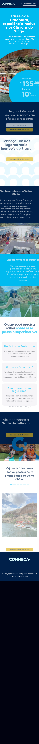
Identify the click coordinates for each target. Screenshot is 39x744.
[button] (11, 484)
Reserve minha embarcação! (19, 552)
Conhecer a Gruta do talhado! (19, 437)
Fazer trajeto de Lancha (29, 4)
